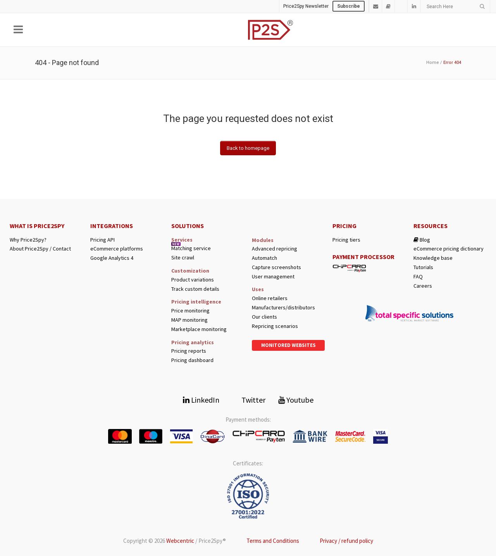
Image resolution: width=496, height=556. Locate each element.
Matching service (191, 248)
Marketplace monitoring (199, 329)
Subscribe (348, 6)
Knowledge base (433, 258)
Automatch (264, 258)
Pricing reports (188, 351)
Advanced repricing (274, 248)
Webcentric (180, 540)
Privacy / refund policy (346, 540)
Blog (421, 240)
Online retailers (270, 298)
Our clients (264, 317)
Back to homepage (248, 148)
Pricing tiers (346, 240)
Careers (422, 286)
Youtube (295, 400)
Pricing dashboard (192, 360)
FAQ (418, 276)
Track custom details (195, 289)
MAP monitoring (189, 320)
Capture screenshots (276, 267)
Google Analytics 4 (111, 258)
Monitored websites (288, 345)
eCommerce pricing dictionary (448, 248)
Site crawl (182, 257)
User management (273, 276)
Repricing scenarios (275, 326)
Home (432, 62)
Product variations (192, 279)
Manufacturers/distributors (283, 307)
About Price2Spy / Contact (40, 248)
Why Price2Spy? (28, 240)
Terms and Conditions (272, 540)
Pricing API (102, 240)
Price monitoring (190, 310)
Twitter (248, 400)
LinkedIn (201, 400)
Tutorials (423, 267)
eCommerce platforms (116, 248)
